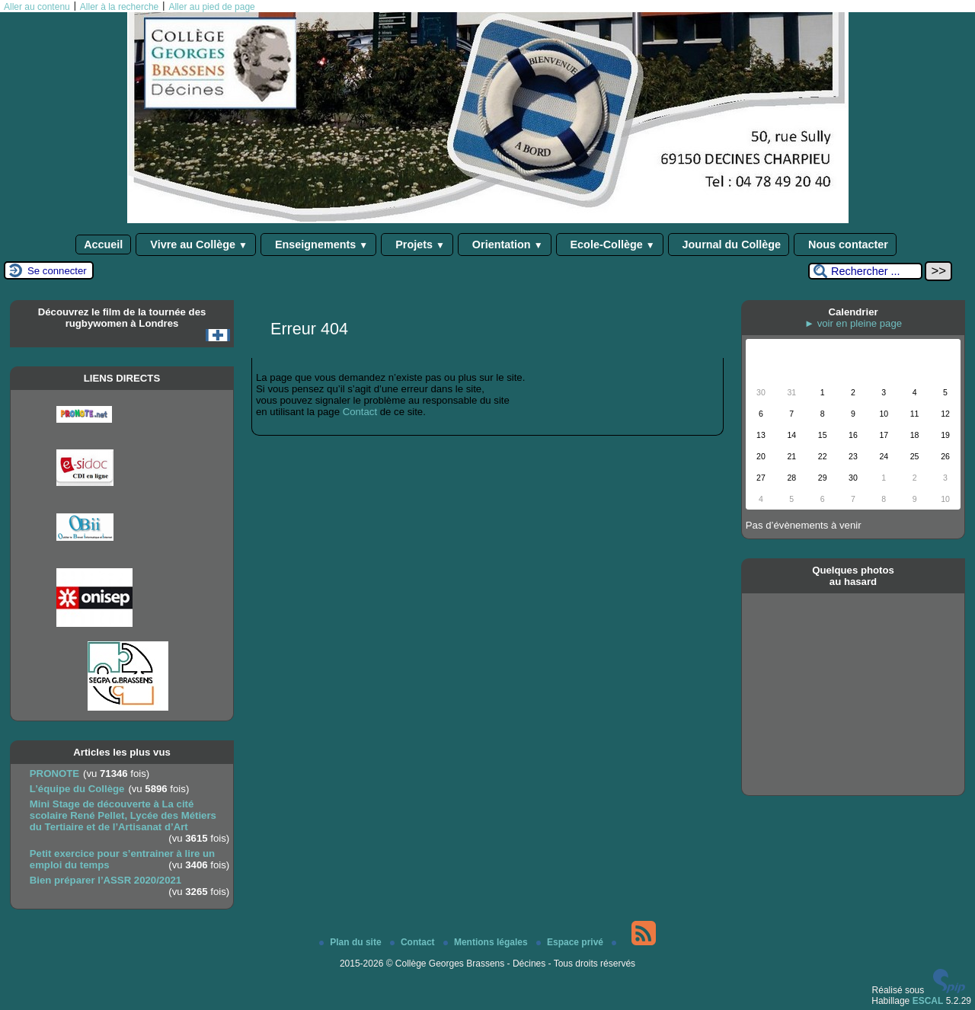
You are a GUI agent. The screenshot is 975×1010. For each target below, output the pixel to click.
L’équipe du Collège (77, 788)
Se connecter (57, 270)
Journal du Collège (729, 244)
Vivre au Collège (196, 244)
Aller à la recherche (119, 7)
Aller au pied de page (211, 7)
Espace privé (571, 942)
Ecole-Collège (609, 244)
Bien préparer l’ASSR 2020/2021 (105, 880)
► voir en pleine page (853, 323)
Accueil (103, 244)
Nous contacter (845, 244)
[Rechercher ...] (865, 271)
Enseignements (318, 244)
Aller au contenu (37, 7)
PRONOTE (54, 773)
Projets (417, 244)
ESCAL (928, 1001)
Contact (360, 411)
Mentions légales (486, 942)
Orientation (504, 244)
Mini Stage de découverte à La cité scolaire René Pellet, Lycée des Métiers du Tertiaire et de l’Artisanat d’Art (123, 815)
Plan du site (351, 942)
